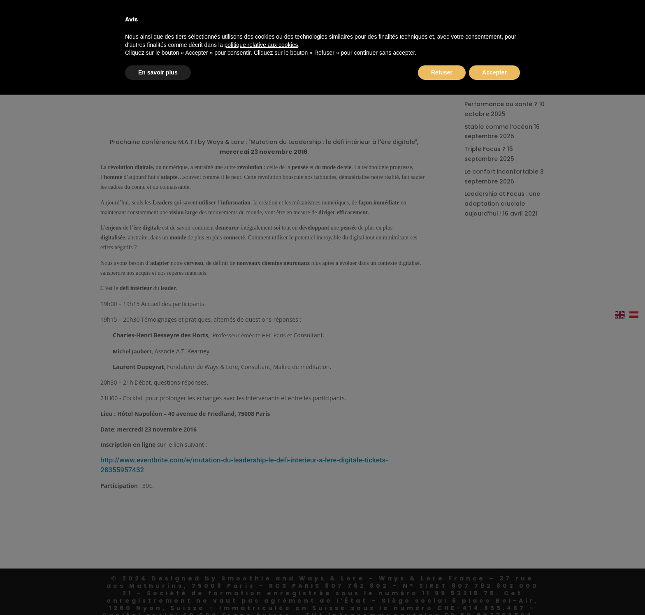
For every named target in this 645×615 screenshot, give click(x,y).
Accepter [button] (494, 72)
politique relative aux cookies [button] (261, 45)
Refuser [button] (441, 72)
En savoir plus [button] (158, 72)
